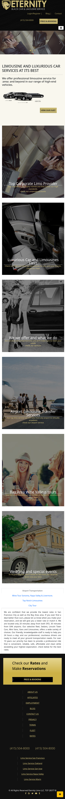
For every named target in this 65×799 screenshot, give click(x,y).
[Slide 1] (30, 50)
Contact (58, 13)
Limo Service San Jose (32, 768)
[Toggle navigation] (61, 28)
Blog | (48, 13)
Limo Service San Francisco (33, 758)
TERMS (32, 725)
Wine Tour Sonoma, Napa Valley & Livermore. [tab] (32, 595)
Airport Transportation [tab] (32, 590)
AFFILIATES (32, 697)
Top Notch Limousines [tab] (32, 600)
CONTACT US (33, 714)
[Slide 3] (34, 50)
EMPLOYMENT (32, 703)
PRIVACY (33, 719)
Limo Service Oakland (32, 763)
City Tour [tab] (32, 605)
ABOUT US (33, 692)
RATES (32, 736)
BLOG (32, 708)
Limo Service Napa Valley (32, 774)
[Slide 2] (32, 50)
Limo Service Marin (32, 779)
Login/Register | (34, 13)
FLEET (32, 730)
